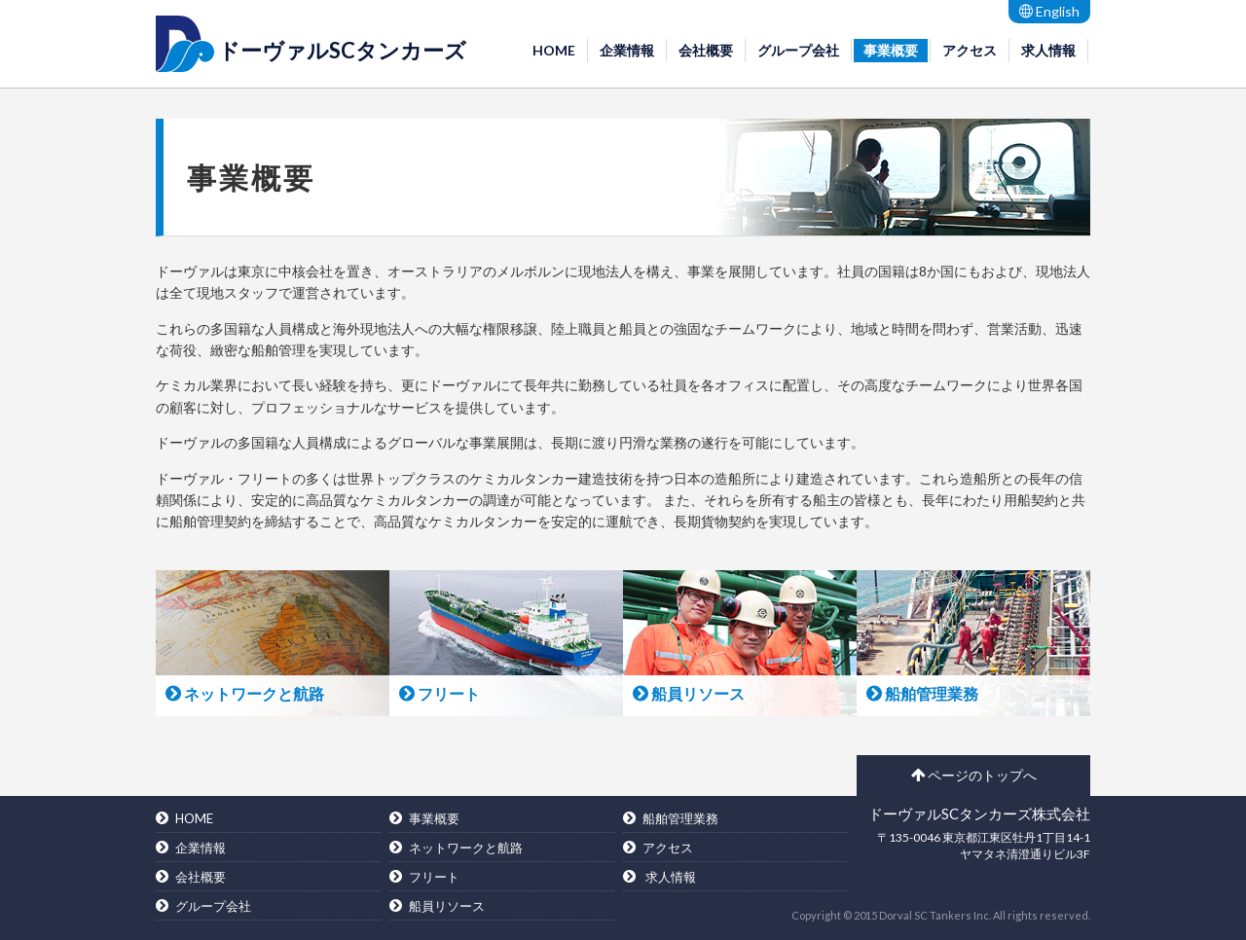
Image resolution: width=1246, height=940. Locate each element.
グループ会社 (798, 50)
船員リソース (447, 906)
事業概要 (890, 50)
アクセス (969, 50)
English (1049, 11)
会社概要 (705, 50)
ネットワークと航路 (466, 847)
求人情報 (1048, 50)
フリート (434, 877)
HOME (553, 50)
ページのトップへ (974, 775)
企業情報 (627, 50)
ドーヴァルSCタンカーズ (342, 50)
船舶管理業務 (680, 818)
